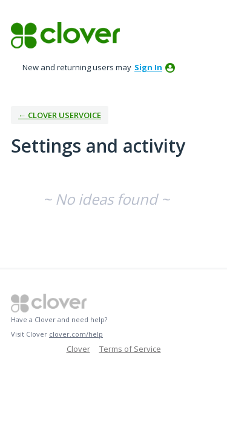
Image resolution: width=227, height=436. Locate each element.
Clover (78, 348)
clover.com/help (76, 334)
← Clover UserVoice (59, 115)
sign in (148, 67)
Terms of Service (130, 348)
